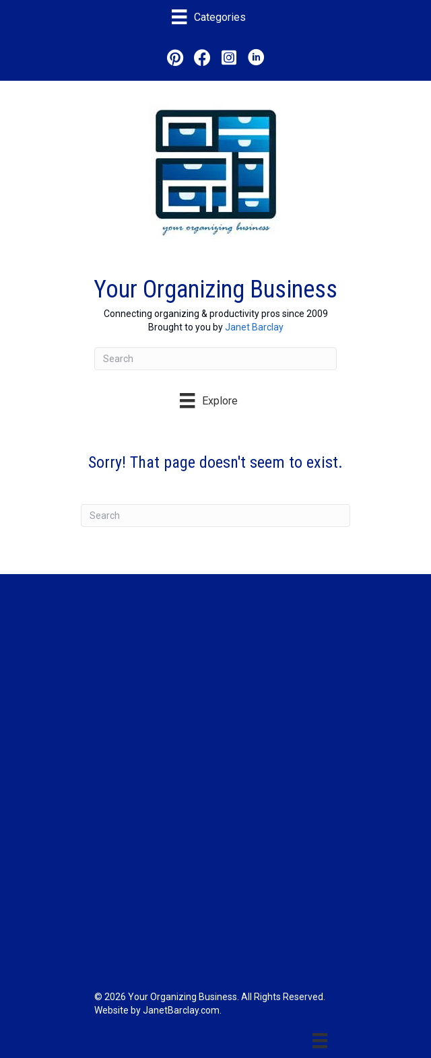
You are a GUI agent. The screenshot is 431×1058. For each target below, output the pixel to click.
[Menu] (320, 1040)
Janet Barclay (254, 327)
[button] (175, 57)
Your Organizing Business (215, 289)
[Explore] (208, 400)
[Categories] (208, 17)
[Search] (215, 358)
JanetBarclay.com (181, 1010)
